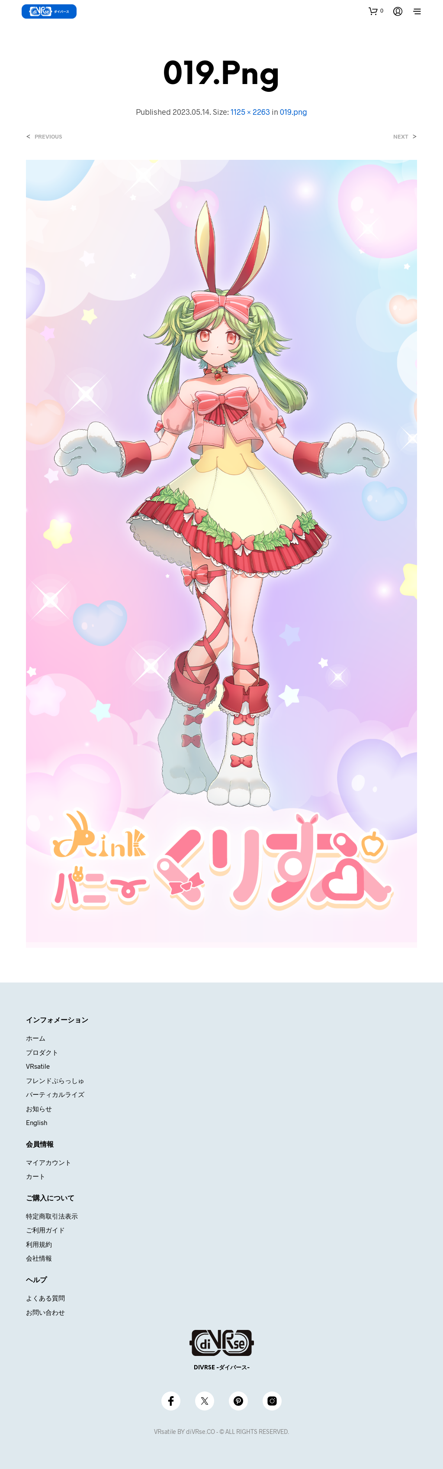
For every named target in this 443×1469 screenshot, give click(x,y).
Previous (48, 136)
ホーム (35, 1038)
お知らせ (39, 1108)
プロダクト (42, 1052)
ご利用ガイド (45, 1230)
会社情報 (39, 1258)
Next (400, 136)
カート (35, 1176)
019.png (293, 112)
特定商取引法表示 (52, 1216)
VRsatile (38, 1066)
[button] (376, 10)
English (36, 1122)
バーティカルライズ (55, 1094)
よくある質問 (45, 1298)
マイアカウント (48, 1162)
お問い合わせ (45, 1312)
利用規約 (39, 1244)
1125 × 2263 (250, 112)
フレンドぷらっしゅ (55, 1080)
